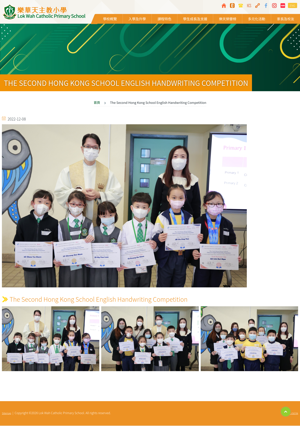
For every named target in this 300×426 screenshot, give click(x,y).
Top (285, 411)
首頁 (97, 103)
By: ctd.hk (292, 413)
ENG (292, 5)
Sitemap (6, 413)
